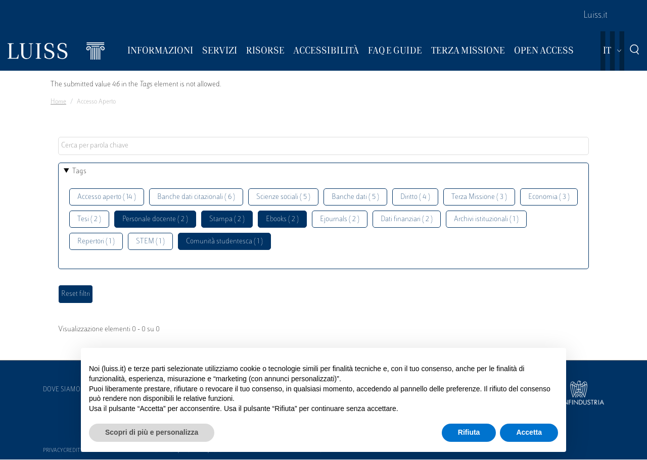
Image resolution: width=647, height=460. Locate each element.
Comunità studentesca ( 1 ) (224, 241)
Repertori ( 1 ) (96, 241)
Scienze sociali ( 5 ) (283, 197)
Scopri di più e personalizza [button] (151, 432)
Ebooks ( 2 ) (282, 219)
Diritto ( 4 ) (415, 197)
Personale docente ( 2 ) (155, 219)
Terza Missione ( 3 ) (479, 197)
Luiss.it (595, 15)
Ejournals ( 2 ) (339, 219)
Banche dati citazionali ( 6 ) (196, 197)
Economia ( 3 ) (549, 197)
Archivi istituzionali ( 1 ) (486, 219)
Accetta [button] (529, 432)
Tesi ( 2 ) (89, 219)
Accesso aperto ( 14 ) (106, 197)
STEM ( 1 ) (150, 241)
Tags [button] (79, 171)
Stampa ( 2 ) (227, 219)
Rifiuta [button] (469, 432)
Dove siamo (61, 390)
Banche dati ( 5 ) (355, 197)
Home (58, 102)
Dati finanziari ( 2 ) (407, 219)
